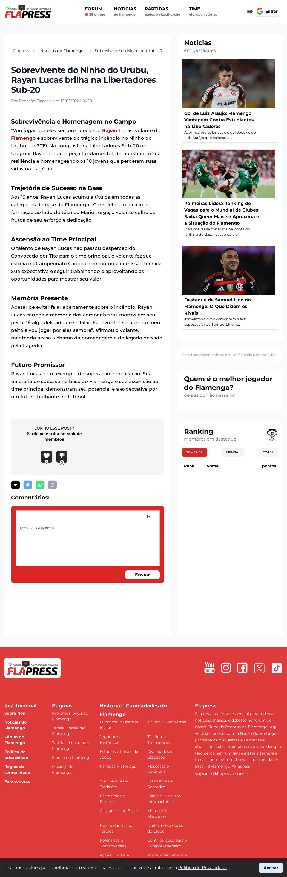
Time (203, 11)
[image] (149, 516)
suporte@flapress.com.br (222, 773)
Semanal (194, 452)
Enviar (142, 574)
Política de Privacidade (202, 867)
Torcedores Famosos (167, 855)
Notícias (125, 11)
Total (268, 452)
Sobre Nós (14, 713)
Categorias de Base (118, 810)
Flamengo (23, 138)
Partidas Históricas (118, 766)
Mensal (233, 452)
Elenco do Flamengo (72, 757)
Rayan (109, 130)
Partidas (162, 11)
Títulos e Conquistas (166, 721)
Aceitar (271, 867)
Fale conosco (17, 781)
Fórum (95, 11)
